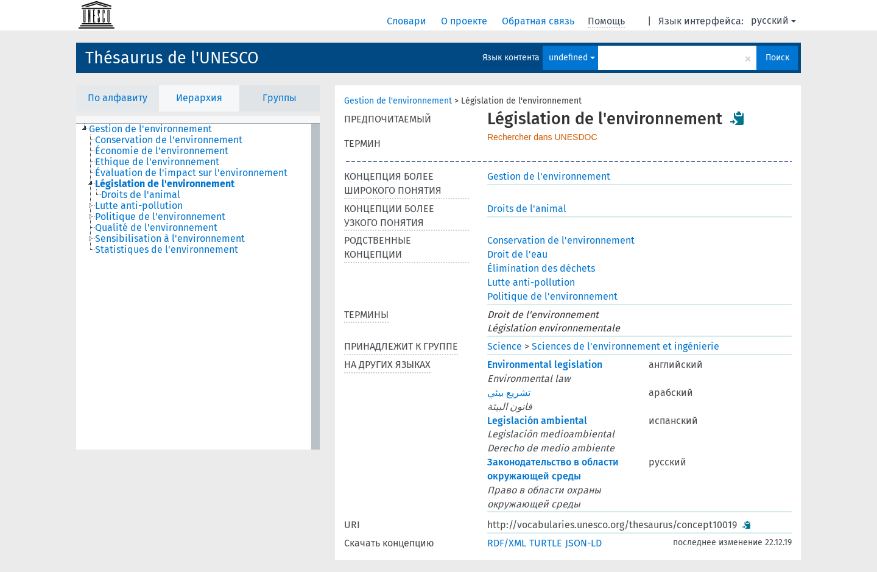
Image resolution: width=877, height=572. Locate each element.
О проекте (465, 21)
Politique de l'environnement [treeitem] (160, 216)
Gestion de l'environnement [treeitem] (150, 129)
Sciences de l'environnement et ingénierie (625, 346)
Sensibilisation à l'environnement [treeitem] (170, 238)
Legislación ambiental (537, 420)
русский (773, 20)
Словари (408, 21)
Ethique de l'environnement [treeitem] (157, 162)
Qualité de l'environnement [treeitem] (156, 227)
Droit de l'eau (517, 254)
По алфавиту (117, 98)
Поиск (777, 57)
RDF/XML (506, 543)
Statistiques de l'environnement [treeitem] (166, 249)
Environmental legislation (544, 364)
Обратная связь (539, 21)
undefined (572, 57)
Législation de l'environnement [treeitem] (164, 183)
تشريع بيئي (508, 392)
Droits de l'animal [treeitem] (140, 194)
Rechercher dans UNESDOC (542, 137)
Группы (279, 98)
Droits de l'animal (526, 208)
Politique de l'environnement (552, 296)
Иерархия (199, 98)
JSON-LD (583, 543)
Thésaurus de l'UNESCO (172, 58)
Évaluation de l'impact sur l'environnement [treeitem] (191, 173)
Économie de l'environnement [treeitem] (161, 151)
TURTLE (545, 543)
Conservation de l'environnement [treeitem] (168, 140)
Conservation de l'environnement (561, 240)
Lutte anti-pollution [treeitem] (139, 205)
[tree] (198, 287)
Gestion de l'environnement (398, 101)
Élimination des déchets (541, 268)
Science (504, 346)
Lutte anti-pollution (531, 282)
